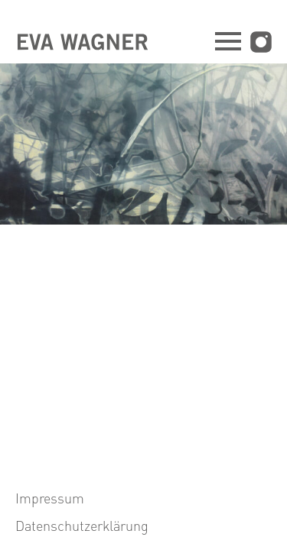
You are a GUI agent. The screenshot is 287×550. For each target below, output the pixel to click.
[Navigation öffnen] (228, 43)
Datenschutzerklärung (81, 525)
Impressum (49, 497)
